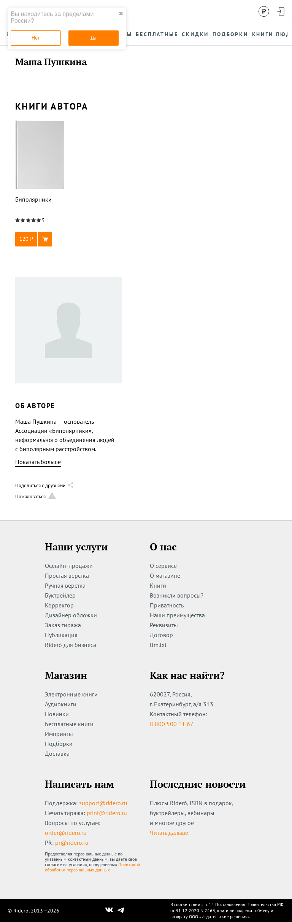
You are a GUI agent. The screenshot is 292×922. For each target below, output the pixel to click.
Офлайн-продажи (69, 565)
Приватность (167, 605)
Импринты (59, 734)
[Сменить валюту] (264, 11)
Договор (161, 635)
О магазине (165, 575)
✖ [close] (121, 14)
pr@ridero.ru (72, 842)
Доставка (57, 753)
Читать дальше (169, 832)
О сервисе (163, 565)
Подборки (59, 743)
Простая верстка (67, 575)
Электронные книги (71, 694)
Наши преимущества (177, 615)
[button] (40, 239)
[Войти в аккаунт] (280, 11)
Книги (158, 585)
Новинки (57, 714)
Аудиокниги (60, 704)
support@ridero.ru (103, 803)
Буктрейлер (60, 595)
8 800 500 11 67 (172, 724)
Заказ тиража (63, 625)
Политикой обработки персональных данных (92, 867)
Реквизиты (164, 625)
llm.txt (158, 645)
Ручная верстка (65, 585)
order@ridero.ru (66, 832)
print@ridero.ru (107, 813)
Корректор (59, 605)
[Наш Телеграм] (121, 910)
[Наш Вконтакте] (109, 910)
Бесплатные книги (69, 724)
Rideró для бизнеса (70, 645)
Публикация (61, 635)
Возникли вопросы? (176, 595)
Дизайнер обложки (71, 615)
